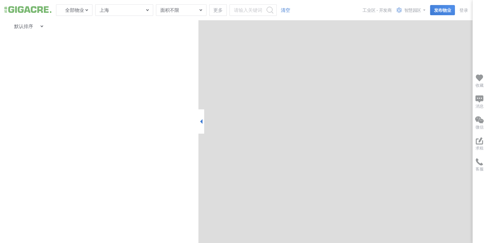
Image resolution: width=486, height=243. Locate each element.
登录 (463, 10)
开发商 (385, 10)
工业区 (368, 10)
